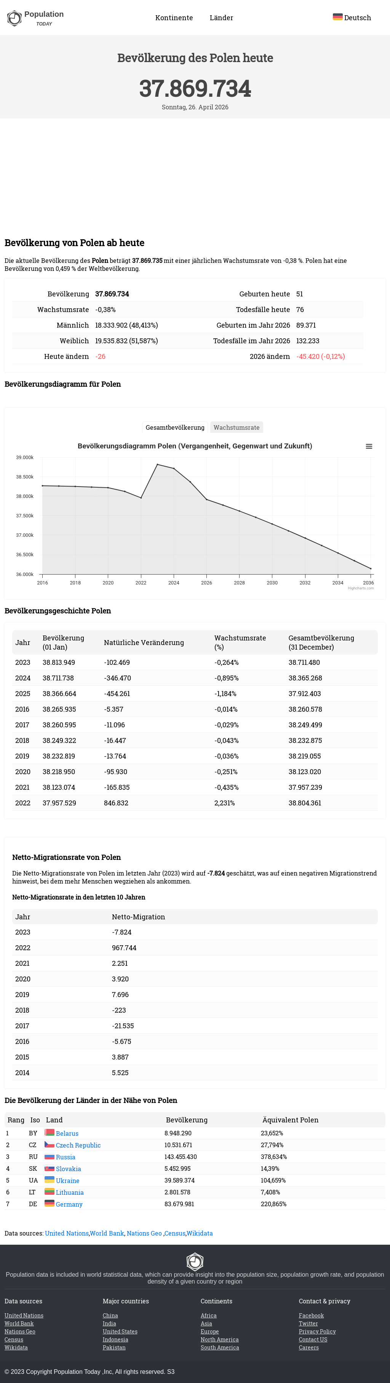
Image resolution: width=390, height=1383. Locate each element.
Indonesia (115, 1339)
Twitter (308, 1323)
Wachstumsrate (237, 427)
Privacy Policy (317, 1331)
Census (175, 1233)
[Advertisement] (195, 175)
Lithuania (64, 1192)
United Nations (67, 1233)
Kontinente (174, 17)
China (110, 1315)
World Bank (107, 1233)
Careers (309, 1347)
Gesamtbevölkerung (175, 427)
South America (220, 1347)
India (109, 1323)
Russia (60, 1157)
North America (220, 1339)
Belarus (61, 1133)
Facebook (311, 1315)
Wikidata (200, 1233)
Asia (206, 1323)
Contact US (313, 1339)
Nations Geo (144, 1233)
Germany (64, 1204)
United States (120, 1331)
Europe (210, 1331)
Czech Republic (73, 1145)
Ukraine (62, 1181)
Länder (221, 17)
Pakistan (114, 1347)
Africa (209, 1315)
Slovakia (63, 1169)
